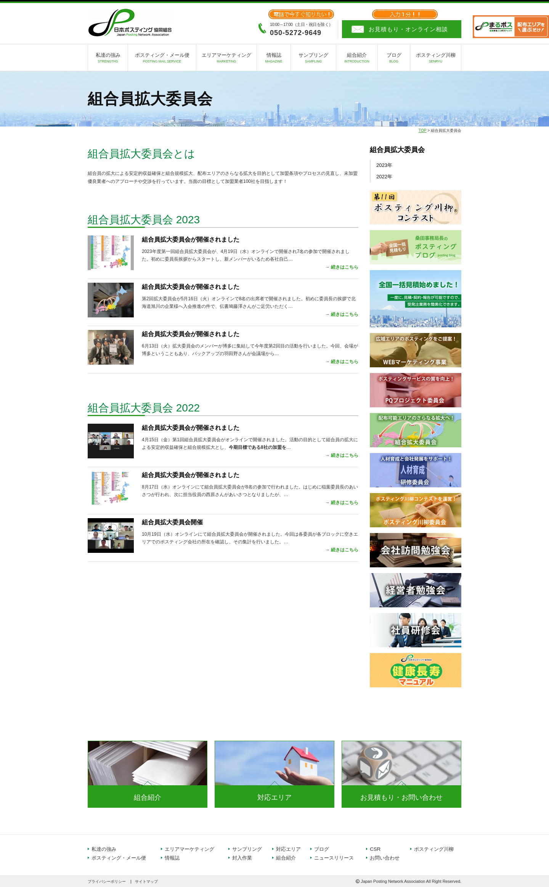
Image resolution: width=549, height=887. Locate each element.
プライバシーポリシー (107, 882)
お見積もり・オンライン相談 (408, 29)
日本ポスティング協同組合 (130, 23)
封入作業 (242, 858)
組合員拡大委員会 (397, 150)
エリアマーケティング (226, 59)
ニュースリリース (334, 858)
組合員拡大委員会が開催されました (190, 239)
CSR (375, 849)
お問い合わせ (385, 858)
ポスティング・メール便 (162, 59)
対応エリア (274, 797)
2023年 (384, 165)
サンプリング (313, 59)
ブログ (394, 59)
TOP (423, 130)
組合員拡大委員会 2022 (144, 408)
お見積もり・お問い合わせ (401, 797)
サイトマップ (146, 882)
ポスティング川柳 (435, 59)
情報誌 (274, 59)
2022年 (384, 176)
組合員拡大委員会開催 (172, 522)
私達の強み (108, 59)
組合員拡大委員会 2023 (144, 220)
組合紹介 (356, 59)
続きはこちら (344, 267)
